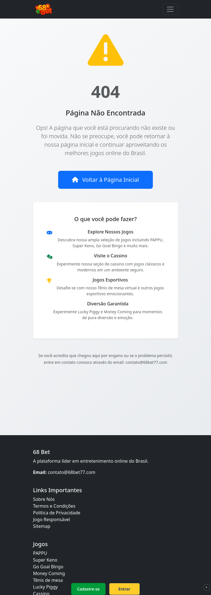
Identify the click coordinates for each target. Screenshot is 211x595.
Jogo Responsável (51, 519)
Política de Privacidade (56, 513)
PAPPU (40, 553)
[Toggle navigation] (170, 9)
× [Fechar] (206, 587)
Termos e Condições (54, 506)
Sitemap (42, 526)
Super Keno (45, 560)
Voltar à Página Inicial (105, 179)
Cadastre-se (88, 589)
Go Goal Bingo (48, 567)
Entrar (124, 589)
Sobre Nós (44, 499)
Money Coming (49, 573)
